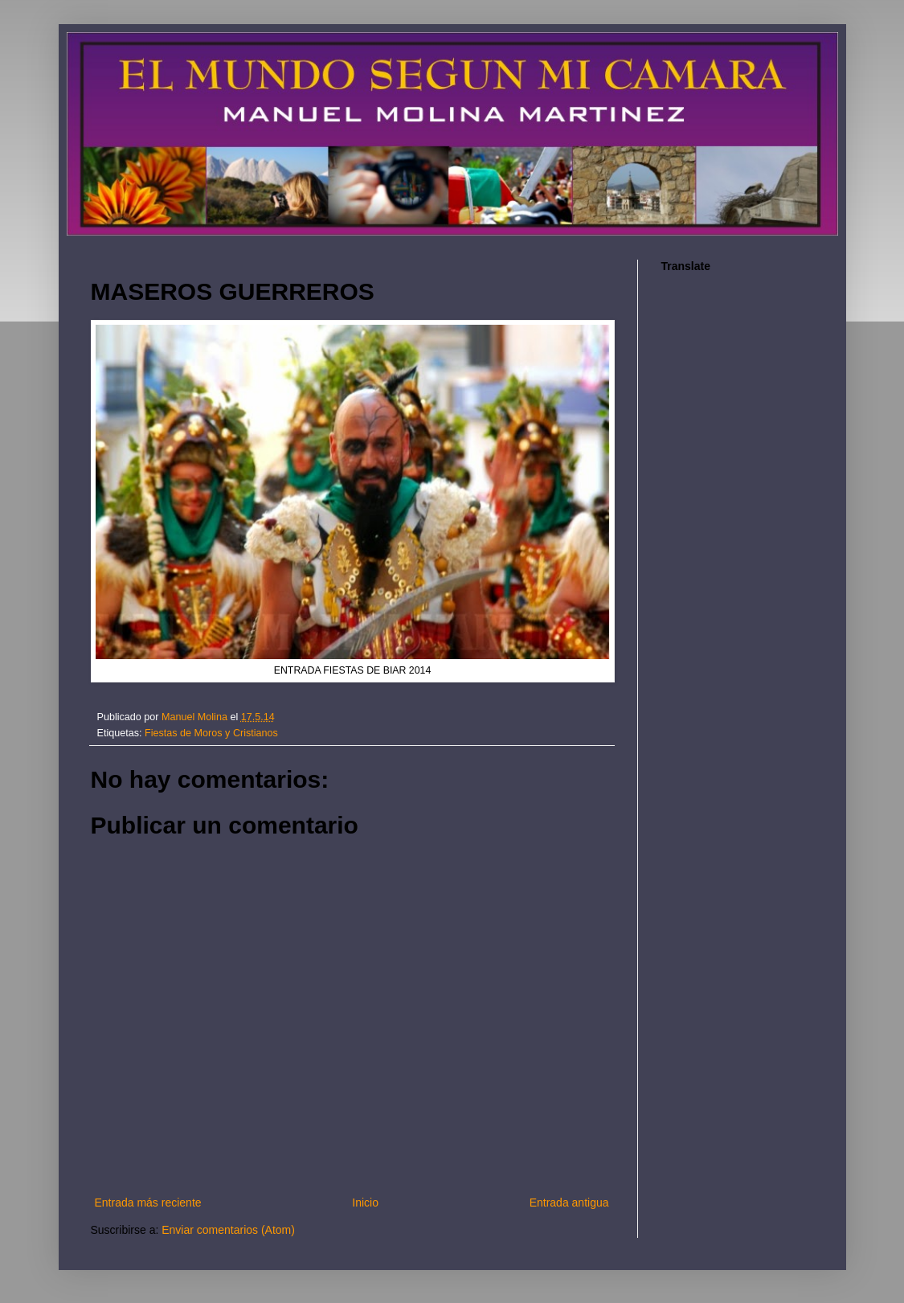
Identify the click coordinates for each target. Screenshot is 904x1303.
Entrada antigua (569, 1202)
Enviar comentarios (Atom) (228, 1229)
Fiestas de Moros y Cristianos (211, 733)
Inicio (365, 1202)
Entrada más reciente (148, 1202)
